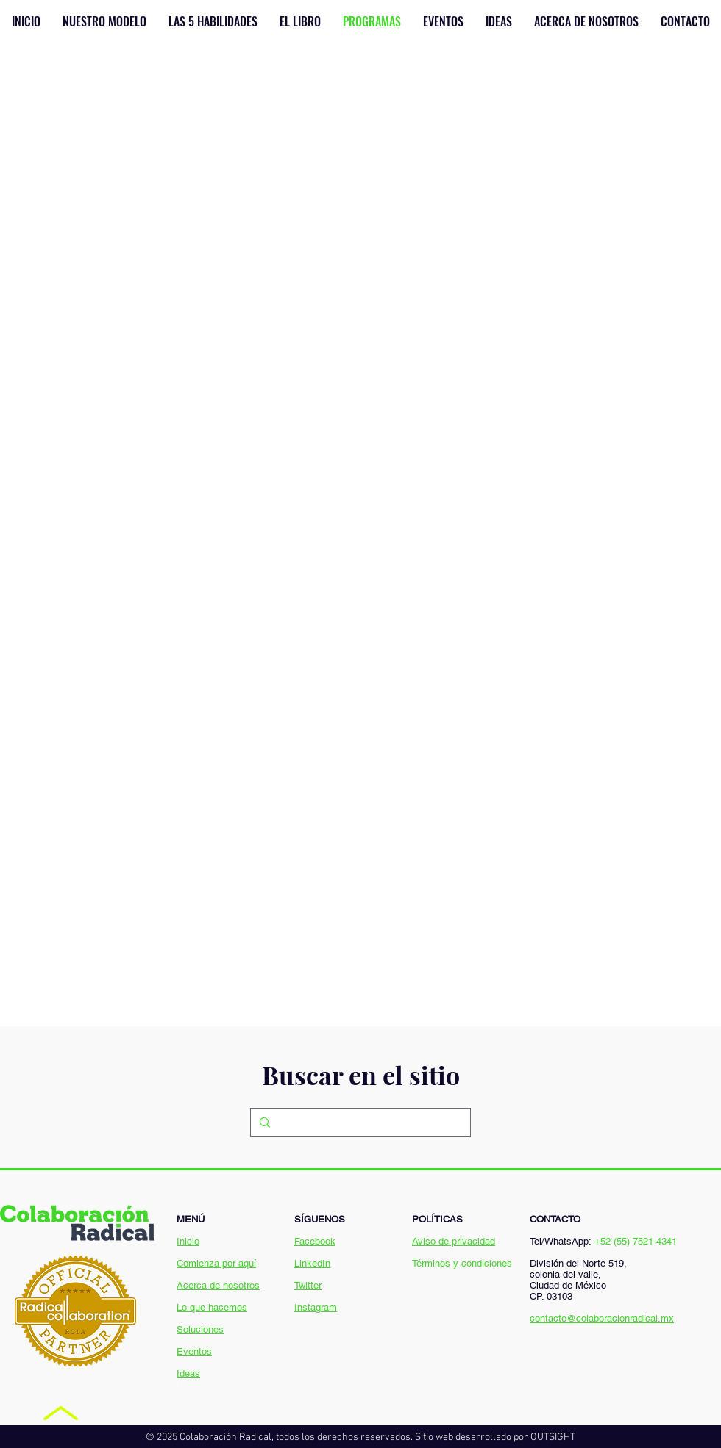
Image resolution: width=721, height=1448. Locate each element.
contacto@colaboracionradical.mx (602, 1318)
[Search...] (359, 1122)
